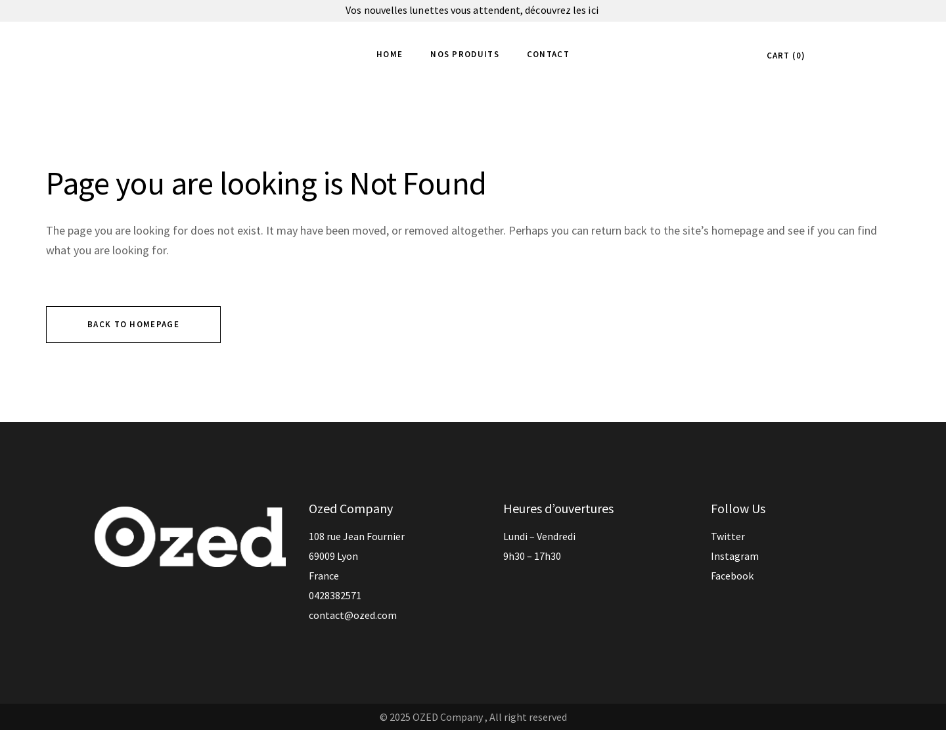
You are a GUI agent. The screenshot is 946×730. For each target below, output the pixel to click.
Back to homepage (133, 324)
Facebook (732, 575)
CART (784, 55)
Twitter (728, 536)
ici (594, 9)
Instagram (735, 555)
